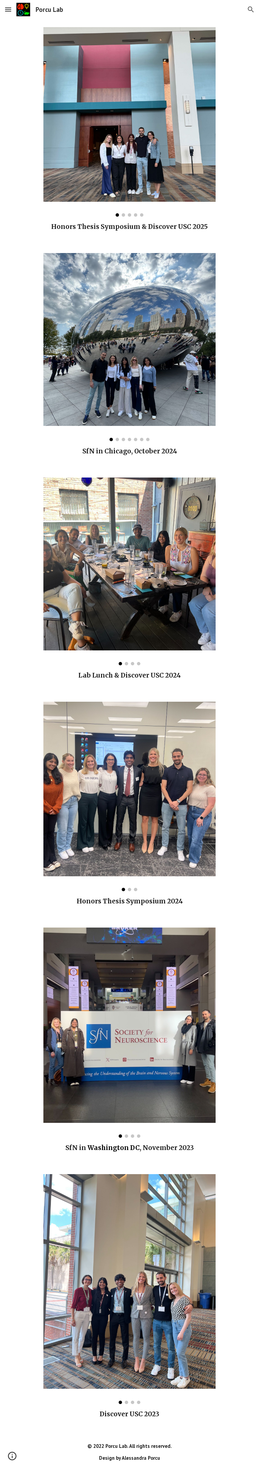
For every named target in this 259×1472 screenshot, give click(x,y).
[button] (8, 9)
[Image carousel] (129, 122)
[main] (129, 227)
